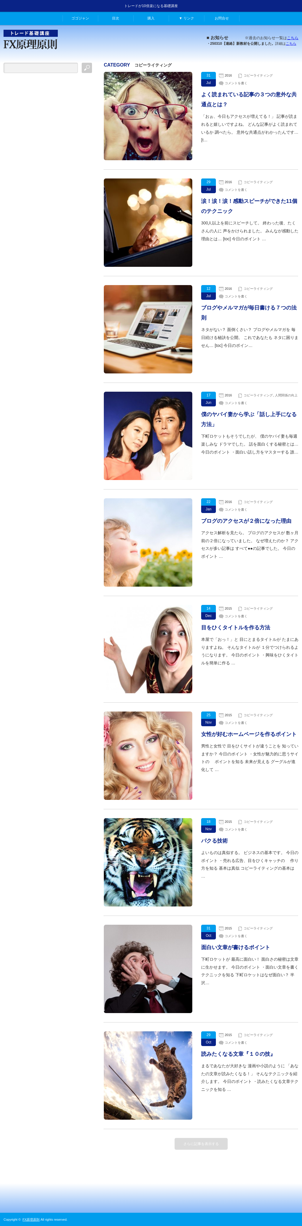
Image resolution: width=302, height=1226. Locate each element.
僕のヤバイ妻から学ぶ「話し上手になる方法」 (249, 419)
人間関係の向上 (286, 395)
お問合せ (222, 18)
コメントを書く (236, 83)
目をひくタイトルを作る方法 (235, 628)
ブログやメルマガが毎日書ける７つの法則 (249, 313)
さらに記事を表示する (201, 1144)
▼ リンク (186, 18)
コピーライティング (258, 75)
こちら (292, 38)
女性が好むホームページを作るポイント (249, 734)
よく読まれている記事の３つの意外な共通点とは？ (249, 99)
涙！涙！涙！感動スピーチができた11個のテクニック (249, 206)
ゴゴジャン (80, 18)
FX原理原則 (31, 1219)
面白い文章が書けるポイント (235, 947)
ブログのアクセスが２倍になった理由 (246, 521)
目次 (115, 18)
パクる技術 (214, 841)
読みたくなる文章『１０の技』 (238, 1054)
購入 (151, 18)
